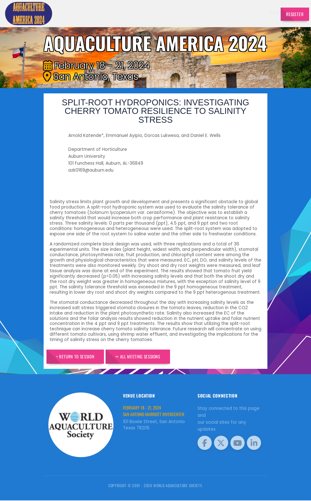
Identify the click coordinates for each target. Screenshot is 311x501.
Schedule (208, 12)
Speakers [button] (161, 12)
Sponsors (227, 12)
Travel (265, 12)
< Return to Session (77, 357)
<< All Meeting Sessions (145, 357)
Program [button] (246, 12)
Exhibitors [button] (184, 12)
